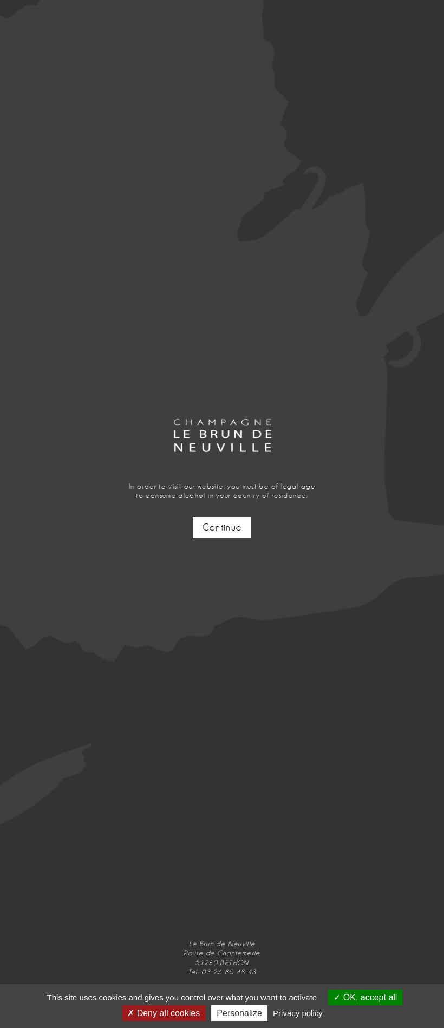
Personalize (239, 1013)
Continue (222, 527)
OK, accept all (365, 997)
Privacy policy (298, 1013)
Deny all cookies (163, 1013)
